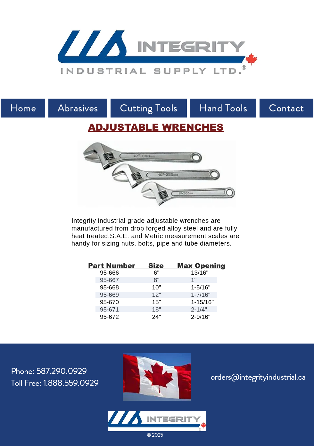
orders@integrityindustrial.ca (258, 377)
